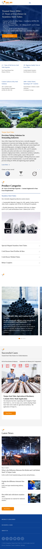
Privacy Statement (6, 545)
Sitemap (23, 545)
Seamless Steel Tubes (9, 196)
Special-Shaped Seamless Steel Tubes (14, 245)
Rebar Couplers (7, 263)
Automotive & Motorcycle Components (30, 361)
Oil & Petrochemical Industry (10, 361)
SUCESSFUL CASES (7, 525)
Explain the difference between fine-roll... (13, 482)
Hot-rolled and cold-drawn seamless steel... (13, 495)
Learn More (5, 164)
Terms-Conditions (15, 545)
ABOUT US (5, 530)
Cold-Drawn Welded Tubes (11, 257)
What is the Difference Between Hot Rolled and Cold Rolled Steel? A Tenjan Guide (21, 471)
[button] (37, 169)
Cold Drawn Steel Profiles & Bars (13, 251)
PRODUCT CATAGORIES (8, 519)
